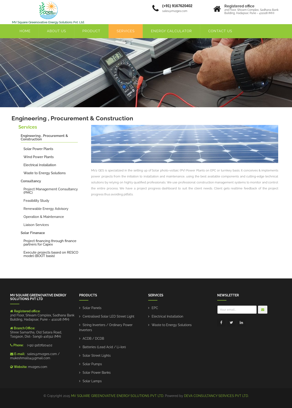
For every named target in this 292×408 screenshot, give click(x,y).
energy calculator (171, 31)
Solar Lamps (92, 381)
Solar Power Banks (97, 372)
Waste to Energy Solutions (172, 325)
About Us (56, 31)
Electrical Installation (167, 316)
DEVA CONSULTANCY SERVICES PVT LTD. (216, 396)
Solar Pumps (92, 364)
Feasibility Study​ (36, 201)
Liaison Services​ (36, 225)
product (91, 31)
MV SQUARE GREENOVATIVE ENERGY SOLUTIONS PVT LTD (117, 396)
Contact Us (220, 31)
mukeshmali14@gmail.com (30, 358)
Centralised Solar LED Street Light (108, 316)
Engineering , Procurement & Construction (44, 137)
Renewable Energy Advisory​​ (45, 209)
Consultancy (31, 181)
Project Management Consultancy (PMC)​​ (50, 191)
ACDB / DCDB (93, 338)
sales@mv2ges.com (42, 354)
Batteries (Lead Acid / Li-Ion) (104, 347)
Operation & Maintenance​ (43, 217)
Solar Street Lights (97, 355)
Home (25, 31)
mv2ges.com (37, 367)
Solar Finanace (33, 233)
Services (126, 31)
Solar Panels (92, 308)
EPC (155, 308)
